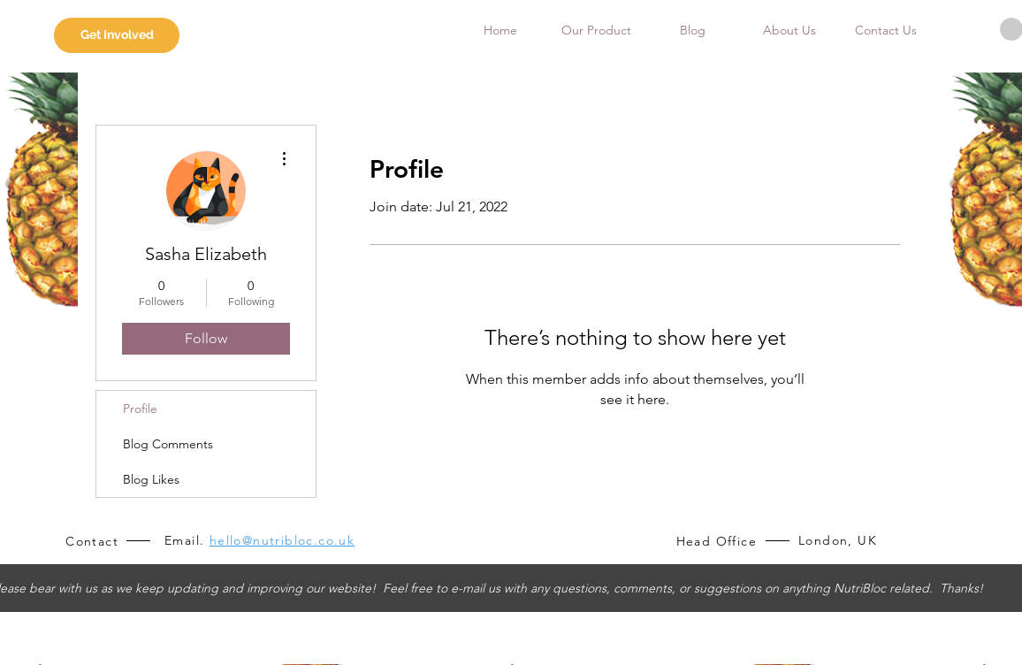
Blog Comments (168, 444)
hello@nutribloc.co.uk (282, 540)
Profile (140, 409)
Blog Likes (151, 479)
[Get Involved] (116, 35)
